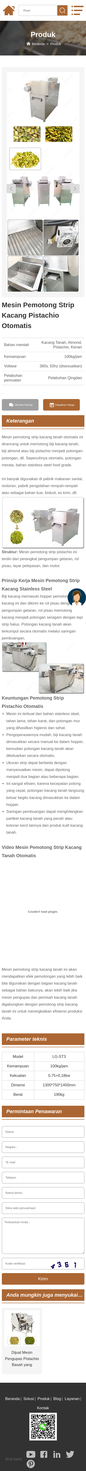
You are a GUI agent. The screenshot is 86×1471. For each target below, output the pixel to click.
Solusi (28, 1399)
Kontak (43, 1408)
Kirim (43, 1278)
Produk (55, 44)
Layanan (72, 1399)
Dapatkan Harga (65, 404)
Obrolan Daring (23, 404)
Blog (57, 1399)
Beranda (38, 44)
